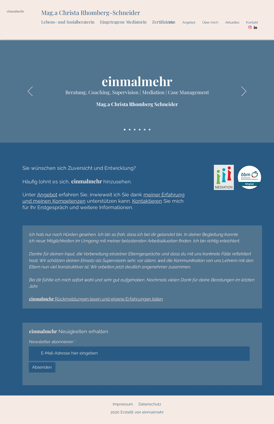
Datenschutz (150, 404)
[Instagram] (250, 27)
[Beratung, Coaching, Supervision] (139, 129)
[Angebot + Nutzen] (134, 129)
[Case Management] (149, 129)
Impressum (123, 404)
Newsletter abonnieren (51, 342)
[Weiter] (243, 91)
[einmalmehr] (125, 129)
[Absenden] (42, 367)
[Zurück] (30, 91)
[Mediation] (144, 129)
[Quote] (129, 129)
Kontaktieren (147, 201)
